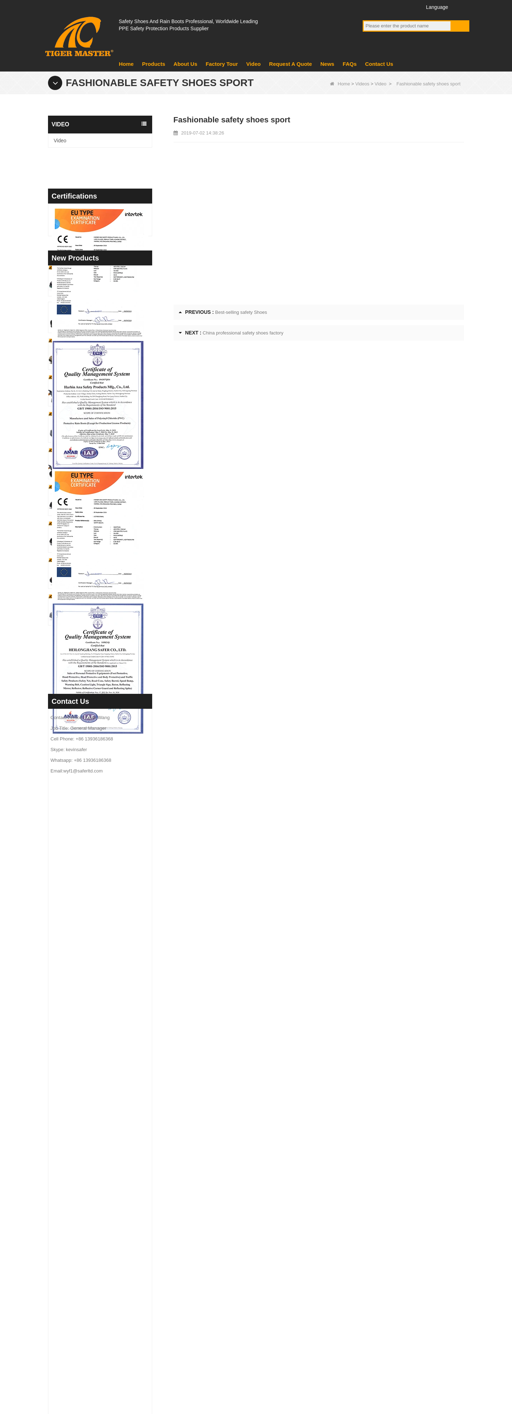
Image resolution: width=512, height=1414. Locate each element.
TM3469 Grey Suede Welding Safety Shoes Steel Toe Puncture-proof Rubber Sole (113, 1071)
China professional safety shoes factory (243, 333)
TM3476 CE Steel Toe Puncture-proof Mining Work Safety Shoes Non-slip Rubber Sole (113, 852)
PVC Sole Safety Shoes (287, 1309)
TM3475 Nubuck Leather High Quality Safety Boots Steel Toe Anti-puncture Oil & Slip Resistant (113, 889)
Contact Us (379, 64)
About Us (185, 64)
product (186, 1290)
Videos (362, 83)
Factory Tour (222, 64)
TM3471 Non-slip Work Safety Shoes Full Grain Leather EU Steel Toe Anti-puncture (113, 998)
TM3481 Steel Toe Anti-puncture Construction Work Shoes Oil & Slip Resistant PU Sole (113, 742)
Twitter (395, 6)
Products (153, 64)
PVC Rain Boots (279, 1327)
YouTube (382, 6)
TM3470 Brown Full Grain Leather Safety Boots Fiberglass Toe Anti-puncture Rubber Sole (113, 1035)
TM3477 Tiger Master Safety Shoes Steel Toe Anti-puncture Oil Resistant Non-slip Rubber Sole (113, 815)
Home (126, 64)
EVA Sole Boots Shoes (286, 1272)
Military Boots (276, 1290)
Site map (417, 1376)
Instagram (408, 6)
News (327, 64)
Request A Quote (290, 64)
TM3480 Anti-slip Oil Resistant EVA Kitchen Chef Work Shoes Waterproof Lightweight (113, 779)
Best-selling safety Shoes (241, 312)
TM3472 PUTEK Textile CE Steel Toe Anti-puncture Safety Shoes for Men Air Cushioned (113, 962)
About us (187, 1272)
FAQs (350, 64)
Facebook (369, 6)
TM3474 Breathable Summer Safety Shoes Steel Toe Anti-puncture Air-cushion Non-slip (113, 925)
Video (253, 64)
